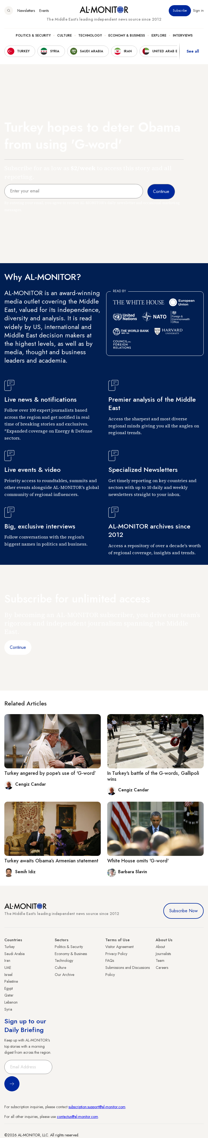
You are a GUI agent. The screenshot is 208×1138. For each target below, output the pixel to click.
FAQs (109, 960)
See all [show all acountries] (193, 51)
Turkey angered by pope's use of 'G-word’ (50, 773)
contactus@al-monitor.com (77, 1116)
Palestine (11, 981)
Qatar (9, 995)
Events (44, 10)
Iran (7, 960)
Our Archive (64, 974)
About (160, 946)
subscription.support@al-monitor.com (97, 1107)
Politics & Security (33, 35)
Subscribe (180, 10)
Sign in (198, 10)
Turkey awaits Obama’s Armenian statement (51, 860)
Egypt (8, 988)
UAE (7, 967)
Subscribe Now (183, 911)
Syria (8, 1009)
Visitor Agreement (119, 946)
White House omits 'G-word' (138, 860)
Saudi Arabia (14, 953)
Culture (64, 35)
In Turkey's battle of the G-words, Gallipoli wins (153, 776)
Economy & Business (126, 35)
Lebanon (11, 1002)
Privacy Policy (116, 953)
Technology (90, 35)
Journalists (163, 953)
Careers (162, 967)
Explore (158, 35)
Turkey (9, 946)
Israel (8, 974)
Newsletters (26, 10)
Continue (18, 647)
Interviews (183, 35)
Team (160, 960)
